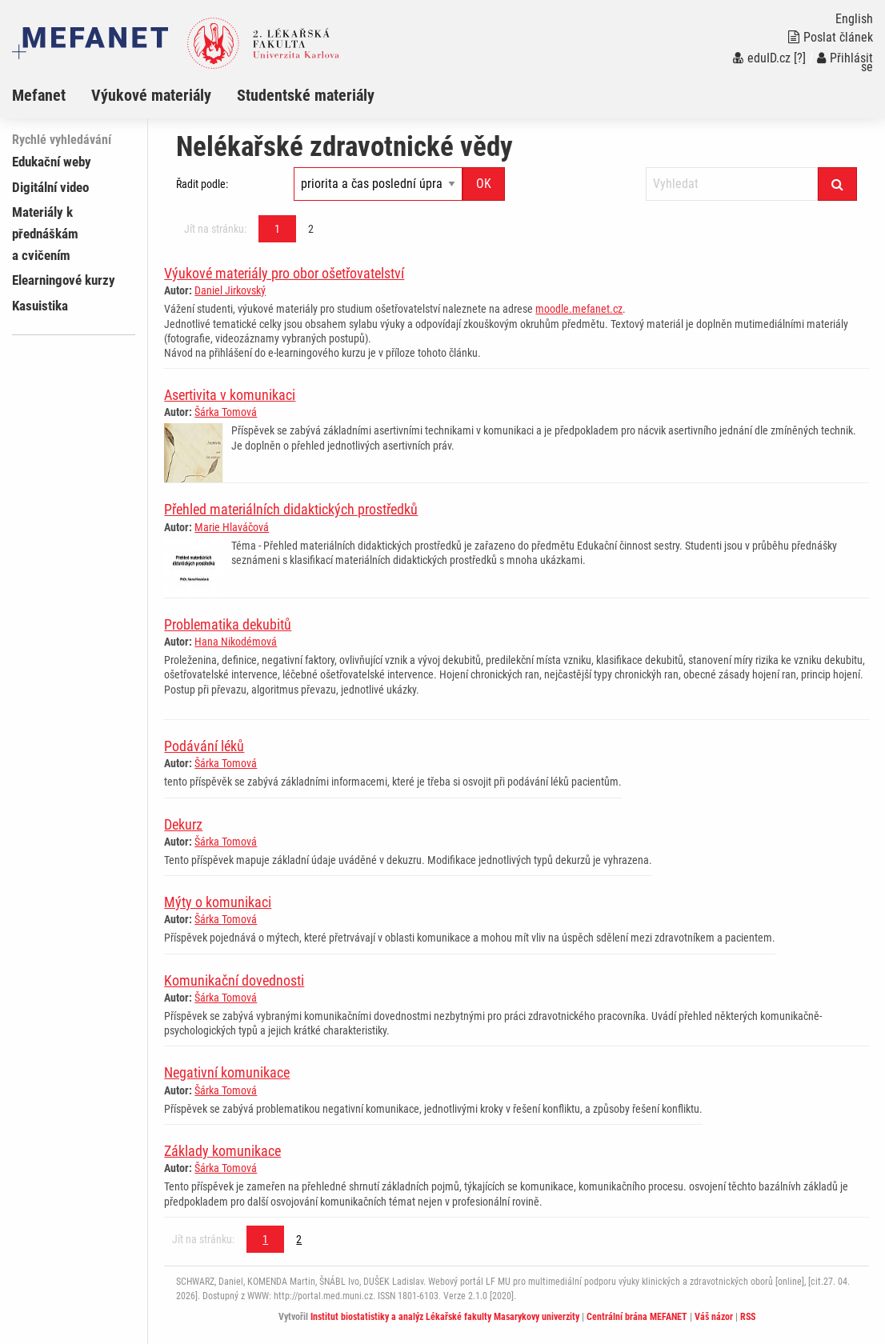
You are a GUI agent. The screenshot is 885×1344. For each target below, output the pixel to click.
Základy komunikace (222, 1150)
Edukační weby (51, 162)
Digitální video (50, 187)
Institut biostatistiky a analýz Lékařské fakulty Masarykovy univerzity (444, 1316)
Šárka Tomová (225, 412)
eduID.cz (762, 58)
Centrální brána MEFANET (637, 1316)
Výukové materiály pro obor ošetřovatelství (284, 273)
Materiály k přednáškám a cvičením (45, 233)
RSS (747, 1316)
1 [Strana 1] (277, 228)
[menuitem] (51, 95)
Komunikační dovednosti (234, 980)
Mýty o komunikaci (217, 902)
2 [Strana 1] (311, 228)
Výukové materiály (151, 95)
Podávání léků (204, 746)
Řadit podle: (202, 184)
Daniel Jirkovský (230, 290)
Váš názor (714, 1316)
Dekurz (183, 824)
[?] (800, 58)
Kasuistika (40, 306)
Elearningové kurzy (63, 280)
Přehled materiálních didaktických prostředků (291, 509)
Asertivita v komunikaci (229, 394)
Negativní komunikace (227, 1072)
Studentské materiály (305, 95)
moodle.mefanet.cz (579, 308)
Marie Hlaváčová (231, 527)
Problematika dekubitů (227, 624)
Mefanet (39, 95)
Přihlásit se (845, 62)
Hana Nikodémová (235, 641)
